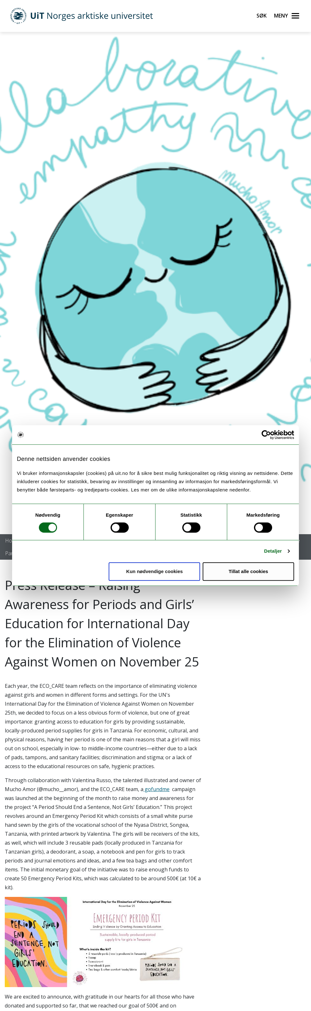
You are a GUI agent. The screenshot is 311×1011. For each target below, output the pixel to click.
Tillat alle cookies (248, 571)
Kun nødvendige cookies (154, 571)
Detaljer (273, 551)
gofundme (156, 789)
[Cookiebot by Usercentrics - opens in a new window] (266, 435)
